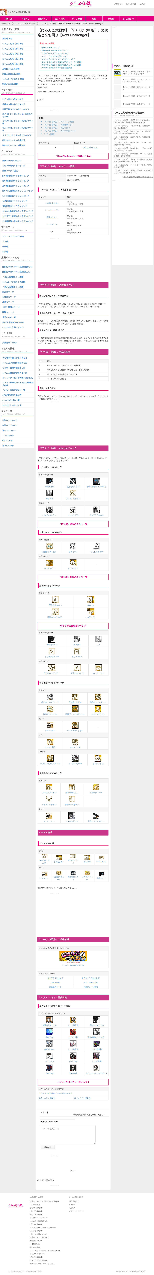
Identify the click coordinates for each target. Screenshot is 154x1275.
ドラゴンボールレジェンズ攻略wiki (43, 1228)
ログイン (142, 4)
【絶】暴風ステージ (10, 307)
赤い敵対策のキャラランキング (15, 181)
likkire (46, 88)
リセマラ (25, 19)
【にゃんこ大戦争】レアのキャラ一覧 (136, 96)
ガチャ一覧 (55, 982)
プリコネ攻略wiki (36, 1224)
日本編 (5, 241)
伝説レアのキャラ (10, 420)
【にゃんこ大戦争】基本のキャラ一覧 (136, 104)
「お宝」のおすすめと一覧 (13, 390)
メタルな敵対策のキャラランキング (17, 211)
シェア (40, 100)
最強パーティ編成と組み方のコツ (55, 50)
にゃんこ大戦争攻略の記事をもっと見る (138, 177)
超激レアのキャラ (10, 425)
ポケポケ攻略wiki (36, 1231)
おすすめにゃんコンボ (11, 405)
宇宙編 (5, 251)
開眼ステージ (8, 312)
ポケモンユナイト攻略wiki (39, 1237)
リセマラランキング (55, 978)
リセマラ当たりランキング (13, 166)
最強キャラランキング (50, 48)
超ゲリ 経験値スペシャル (13, 322)
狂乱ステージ (8, 292)
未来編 (5, 246)
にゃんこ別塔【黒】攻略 (12, 59)
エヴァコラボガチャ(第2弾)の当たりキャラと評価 (61, 65)
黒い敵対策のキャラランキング (15, 186)
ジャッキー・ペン (52, 210)
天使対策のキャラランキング (14, 201)
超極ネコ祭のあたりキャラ (13, 104)
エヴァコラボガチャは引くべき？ (55, 56)
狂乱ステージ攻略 (91, 982)
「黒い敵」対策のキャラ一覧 (73, 577)
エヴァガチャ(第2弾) (82, 1098)
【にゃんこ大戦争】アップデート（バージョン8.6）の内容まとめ (137, 80)
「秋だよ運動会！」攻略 (12, 287)
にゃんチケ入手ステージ (12, 327)
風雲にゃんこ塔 (9, 317)
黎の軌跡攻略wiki (36, 1241)
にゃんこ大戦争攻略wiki (38, 1221)
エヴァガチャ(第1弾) (47, 1098)
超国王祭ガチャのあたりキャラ (15, 109)
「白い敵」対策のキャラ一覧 (73, 524)
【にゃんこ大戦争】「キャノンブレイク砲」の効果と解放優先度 (133, 166)
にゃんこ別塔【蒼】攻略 (12, 49)
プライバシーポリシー (77, 1211)
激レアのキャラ (9, 430)
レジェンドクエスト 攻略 (13, 79)
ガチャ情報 (60, 19)
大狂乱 (111, 19)
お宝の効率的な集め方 (11, 395)
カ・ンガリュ (51, 224)
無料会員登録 (131, 4)
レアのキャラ (8, 435)
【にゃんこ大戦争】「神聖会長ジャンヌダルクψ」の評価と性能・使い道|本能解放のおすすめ (132, 121)
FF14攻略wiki (35, 1244)
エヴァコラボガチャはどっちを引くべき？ (58, 59)
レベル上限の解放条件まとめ (14, 373)
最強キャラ (43, 19)
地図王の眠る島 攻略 (11, 74)
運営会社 (72, 1205)
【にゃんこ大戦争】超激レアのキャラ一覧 (137, 88)
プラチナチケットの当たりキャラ (16, 135)
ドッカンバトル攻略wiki (38, 1218)
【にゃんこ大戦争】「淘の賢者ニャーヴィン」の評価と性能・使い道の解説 (133, 149)
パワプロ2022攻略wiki (38, 1234)
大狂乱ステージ (55, 987)
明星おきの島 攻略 (10, 84)
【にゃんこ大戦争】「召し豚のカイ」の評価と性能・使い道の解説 (132, 127)
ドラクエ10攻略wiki (37, 1254)
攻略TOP (9, 19)
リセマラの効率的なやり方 (13, 368)
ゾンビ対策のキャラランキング (15, 196)
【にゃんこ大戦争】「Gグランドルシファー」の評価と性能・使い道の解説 (132, 144)
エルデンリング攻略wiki (38, 1260)
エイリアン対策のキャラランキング (17, 216)
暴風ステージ (8, 302)
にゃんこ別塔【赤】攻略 (12, 43)
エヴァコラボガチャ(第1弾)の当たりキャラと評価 (61, 62)
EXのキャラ (7, 440)
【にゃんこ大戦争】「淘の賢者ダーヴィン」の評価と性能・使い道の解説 (133, 155)
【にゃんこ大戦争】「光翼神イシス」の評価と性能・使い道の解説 (132, 138)
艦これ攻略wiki (35, 1247)
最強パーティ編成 (10, 171)
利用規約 (77, 1115)
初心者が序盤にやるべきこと (14, 358)
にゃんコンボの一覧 (10, 400)
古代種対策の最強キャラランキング (17, 221)
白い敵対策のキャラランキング (15, 176)
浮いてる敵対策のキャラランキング (17, 191)
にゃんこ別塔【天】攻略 (12, 54)
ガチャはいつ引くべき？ (12, 99)
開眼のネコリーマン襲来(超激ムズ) (17, 267)
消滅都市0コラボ (9, 343)
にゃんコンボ (128, 19)
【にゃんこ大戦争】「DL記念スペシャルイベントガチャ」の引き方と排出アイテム (133, 172)
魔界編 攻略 (7, 38)
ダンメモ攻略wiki (36, 1257)
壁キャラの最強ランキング (73, 626)
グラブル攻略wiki (36, 1208)
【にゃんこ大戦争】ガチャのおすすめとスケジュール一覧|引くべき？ (137, 73)
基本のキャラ (8, 446)
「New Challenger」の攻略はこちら (73, 156)
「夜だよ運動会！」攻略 (12, 277)
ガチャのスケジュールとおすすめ (55, 53)
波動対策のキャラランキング (14, 206)
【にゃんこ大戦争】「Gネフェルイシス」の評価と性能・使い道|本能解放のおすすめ (132, 132)
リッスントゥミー (52, 203)
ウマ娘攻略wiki (35, 1205)
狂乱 (94, 19)
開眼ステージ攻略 (91, 987)
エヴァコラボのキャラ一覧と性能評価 (57, 68)
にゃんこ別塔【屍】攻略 (12, 64)
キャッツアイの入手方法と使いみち (17, 378)
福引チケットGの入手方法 (13, 145)
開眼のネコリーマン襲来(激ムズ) (16, 272)
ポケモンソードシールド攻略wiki (42, 1264)
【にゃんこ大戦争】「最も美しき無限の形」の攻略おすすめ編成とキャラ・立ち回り (133, 160)
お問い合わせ (73, 1201)
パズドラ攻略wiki (36, 1211)
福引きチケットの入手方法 (13, 140)
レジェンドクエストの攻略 (13, 282)
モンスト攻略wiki (36, 1214)
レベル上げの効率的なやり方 (14, 363)
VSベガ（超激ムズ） (90, 147)
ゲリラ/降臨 (77, 19)
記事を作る (118, 4)
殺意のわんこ (51, 217)
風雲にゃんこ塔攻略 (10, 69)
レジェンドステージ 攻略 (13, 236)
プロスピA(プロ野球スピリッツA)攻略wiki (45, 1250)
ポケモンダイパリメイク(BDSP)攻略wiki (45, 1201)
